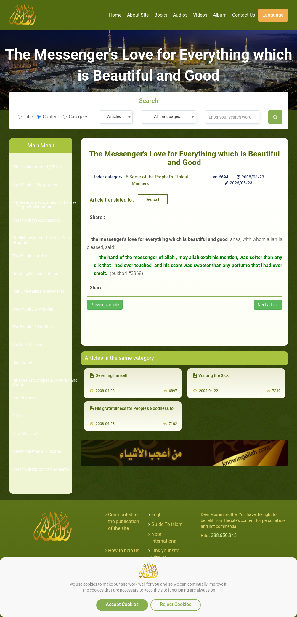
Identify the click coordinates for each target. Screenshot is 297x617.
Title (25, 116)
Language (272, 15)
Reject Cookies (175, 604)
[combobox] (116, 117)
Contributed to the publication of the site (123, 521)
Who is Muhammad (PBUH (36, 167)
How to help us (123, 550)
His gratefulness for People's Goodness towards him (141, 408)
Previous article (105, 304)
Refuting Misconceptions (35, 273)
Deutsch (152, 199)
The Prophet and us (30, 256)
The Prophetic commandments (40, 469)
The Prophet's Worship (32, 309)
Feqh (156, 514)
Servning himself (109, 375)
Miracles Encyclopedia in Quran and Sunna (45, 382)
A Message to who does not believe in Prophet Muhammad (44, 204)
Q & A (17, 416)
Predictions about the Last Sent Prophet (41, 240)
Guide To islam (167, 524)
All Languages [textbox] (167, 116)
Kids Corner (23, 362)
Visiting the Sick (211, 375)
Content (48, 116)
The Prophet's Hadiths (32, 327)
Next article (268, 304)
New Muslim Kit (26, 433)
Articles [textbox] (114, 116)
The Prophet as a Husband (36, 451)
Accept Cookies (122, 604)
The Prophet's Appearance (36, 220)
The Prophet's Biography (34, 185)
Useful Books (24, 398)
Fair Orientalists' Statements (38, 291)
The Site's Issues (27, 345)
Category (75, 116)
